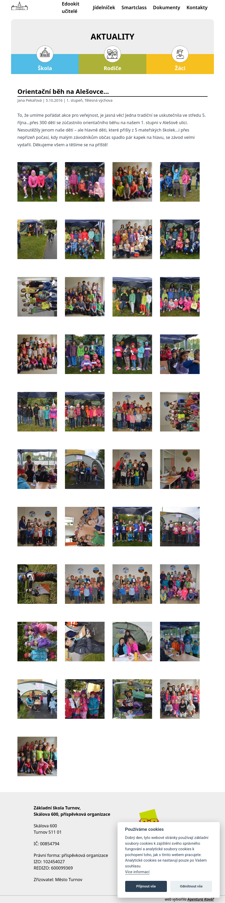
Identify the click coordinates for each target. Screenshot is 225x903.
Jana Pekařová (29, 100)
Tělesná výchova (98, 100)
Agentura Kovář (201, 899)
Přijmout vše (146, 886)
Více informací (137, 872)
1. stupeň (75, 100)
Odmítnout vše (191, 886)
